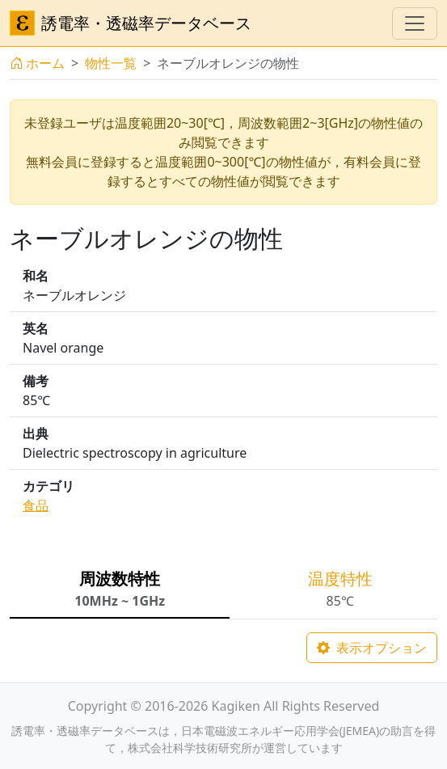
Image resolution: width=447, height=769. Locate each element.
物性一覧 (111, 63)
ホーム (37, 63)
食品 (35, 505)
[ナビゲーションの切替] (414, 23)
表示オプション (372, 648)
